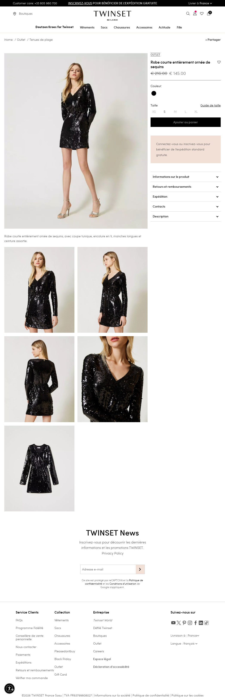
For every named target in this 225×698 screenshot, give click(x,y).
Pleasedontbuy (64, 651)
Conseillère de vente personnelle (29, 637)
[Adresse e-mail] (108, 569)
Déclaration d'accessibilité (111, 667)
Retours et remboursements (35, 670)
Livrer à (200, 3)
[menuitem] (54, 27)
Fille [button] (179, 27)
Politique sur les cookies (187, 695)
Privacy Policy (112, 553)
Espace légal (102, 659)
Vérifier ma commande (32, 678)
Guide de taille (210, 105)
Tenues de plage (41, 39)
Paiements (23, 655)
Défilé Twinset (102, 628)
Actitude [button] (164, 27)
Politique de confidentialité (151, 695)
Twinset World (102, 620)
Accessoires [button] (144, 27)
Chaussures (62, 636)
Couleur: (156, 85)
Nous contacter (26, 647)
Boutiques (100, 636)
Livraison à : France (185, 635)
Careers (98, 651)
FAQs (19, 620)
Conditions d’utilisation (122, 583)
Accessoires (62, 643)
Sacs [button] (104, 27)
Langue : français (184, 643)
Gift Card (60, 674)
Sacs (57, 628)
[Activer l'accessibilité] (9, 688)
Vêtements (61, 620)
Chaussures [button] (122, 27)
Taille (186, 105)
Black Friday (62, 659)
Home (8, 39)
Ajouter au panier (185, 122)
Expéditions (23, 662)
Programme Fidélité (29, 628)
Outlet (21, 39)
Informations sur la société (112, 695)
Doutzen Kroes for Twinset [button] (54, 27)
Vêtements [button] (87, 27)
